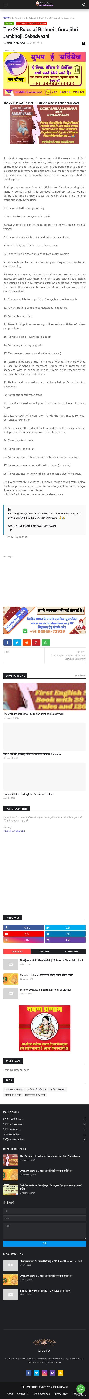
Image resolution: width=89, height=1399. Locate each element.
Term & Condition (41, 1393)
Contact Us (22, 1393)
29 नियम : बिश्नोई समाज (36, 1089)
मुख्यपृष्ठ (6, 18)
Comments (71, 951)
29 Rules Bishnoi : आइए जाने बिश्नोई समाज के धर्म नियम (46, 975)
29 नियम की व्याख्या (58, 1089)
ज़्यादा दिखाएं (80, 675)
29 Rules (16, 18)
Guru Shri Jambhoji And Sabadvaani (32, 24)
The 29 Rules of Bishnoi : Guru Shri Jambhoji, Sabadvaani (33, 713)
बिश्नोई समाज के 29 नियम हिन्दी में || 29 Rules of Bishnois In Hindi (51, 960)
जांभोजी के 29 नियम (13, 1095)
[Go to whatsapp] (80, 1388)
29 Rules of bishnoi (14, 1089)
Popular (17, 951)
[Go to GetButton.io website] (80, 1395)
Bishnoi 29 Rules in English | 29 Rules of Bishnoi (28, 794)
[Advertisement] (44, 582)
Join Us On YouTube (14, 830)
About (10, 1393)
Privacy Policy (61, 1393)
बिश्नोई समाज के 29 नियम (35, 1095)
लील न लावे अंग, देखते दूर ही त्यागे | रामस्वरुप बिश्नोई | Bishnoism (32, 753)
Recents (44, 951)
